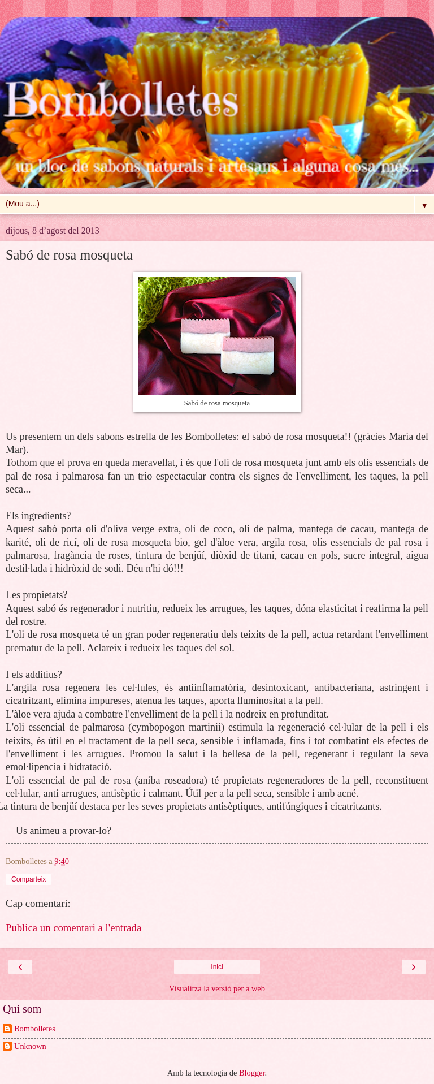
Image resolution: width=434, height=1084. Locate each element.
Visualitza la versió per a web (217, 988)
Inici (217, 967)
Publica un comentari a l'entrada (73, 928)
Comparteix (28, 879)
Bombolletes (34, 1028)
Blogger (252, 1072)
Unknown (30, 1046)
